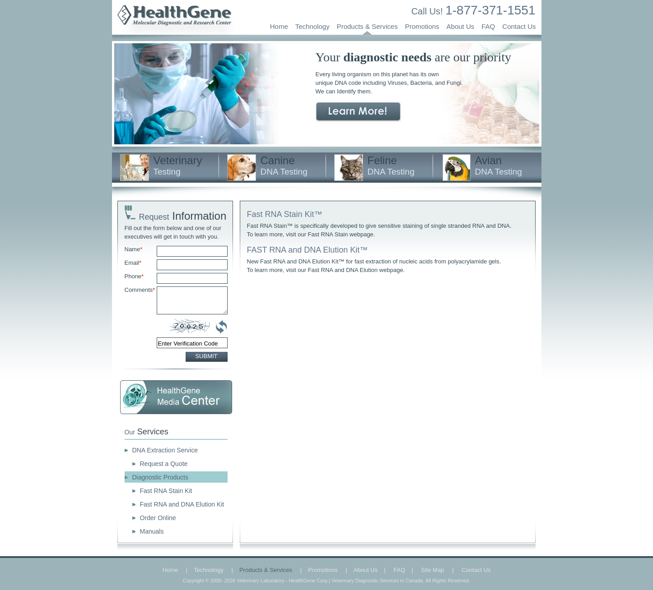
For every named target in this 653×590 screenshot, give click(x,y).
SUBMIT (206, 356)
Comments (140, 289)
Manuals (152, 531)
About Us (461, 26)
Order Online (158, 517)
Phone (134, 276)
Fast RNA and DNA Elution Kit (182, 504)
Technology (312, 26)
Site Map (432, 570)
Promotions (422, 26)
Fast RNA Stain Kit (166, 490)
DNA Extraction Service (165, 450)
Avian (498, 165)
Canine (284, 165)
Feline (391, 165)
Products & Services (367, 26)
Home (279, 26)
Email (133, 262)
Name (134, 249)
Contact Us (519, 26)
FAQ (488, 26)
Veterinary (178, 165)
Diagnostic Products (160, 477)
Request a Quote (164, 463)
